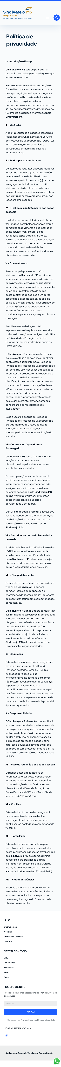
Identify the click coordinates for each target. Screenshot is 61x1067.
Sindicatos (9, 967)
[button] (47, 18)
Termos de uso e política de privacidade (38, 1020)
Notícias (8, 932)
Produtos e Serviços (13, 936)
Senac (7, 977)
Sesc (6, 972)
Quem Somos (12, 927)
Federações (9, 962)
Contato (8, 941)
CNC (6, 958)
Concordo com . (31, 1020)
